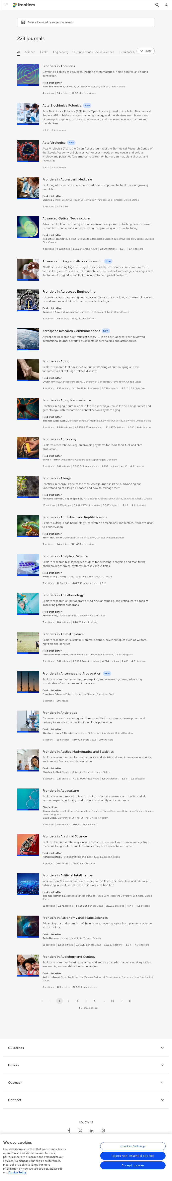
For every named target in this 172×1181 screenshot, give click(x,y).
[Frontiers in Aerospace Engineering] (28, 300)
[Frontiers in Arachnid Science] (28, 845)
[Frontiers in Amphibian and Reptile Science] (28, 526)
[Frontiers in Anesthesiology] (28, 604)
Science (30, 52)
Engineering (60, 52)
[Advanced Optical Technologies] (28, 227)
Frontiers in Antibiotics (59, 713)
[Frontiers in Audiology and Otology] (28, 966)
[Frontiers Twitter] (80, 1130)
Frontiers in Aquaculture (60, 790)
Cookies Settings (132, 1149)
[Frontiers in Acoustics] (28, 75)
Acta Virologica (54, 143)
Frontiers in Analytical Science (65, 556)
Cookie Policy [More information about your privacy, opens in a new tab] (17, 1175)
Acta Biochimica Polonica (61, 105)
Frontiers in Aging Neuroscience (66, 400)
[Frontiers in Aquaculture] (28, 799)
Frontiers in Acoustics (58, 66)
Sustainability (127, 52)
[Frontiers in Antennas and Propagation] (28, 682)
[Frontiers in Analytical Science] (28, 565)
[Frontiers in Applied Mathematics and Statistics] (28, 760)
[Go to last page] (130, 1001)
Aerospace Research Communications (71, 331)
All (18, 52)
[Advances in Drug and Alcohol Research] (28, 270)
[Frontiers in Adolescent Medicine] (28, 188)
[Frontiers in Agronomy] (28, 448)
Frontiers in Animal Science (63, 634)
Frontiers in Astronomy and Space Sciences (75, 918)
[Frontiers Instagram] (102, 1130)
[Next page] (122, 1001)
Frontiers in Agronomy (59, 439)
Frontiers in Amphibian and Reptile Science (74, 517)
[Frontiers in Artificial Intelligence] (28, 884)
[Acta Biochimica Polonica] (28, 114)
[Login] (166, 5)
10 (112, 1001)
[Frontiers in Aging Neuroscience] (28, 409)
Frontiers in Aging (55, 361)
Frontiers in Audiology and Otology (68, 957)
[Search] (157, 5)
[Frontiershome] (24, 5)
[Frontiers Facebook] (69, 1130)
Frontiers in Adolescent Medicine (67, 179)
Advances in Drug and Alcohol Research (72, 261)
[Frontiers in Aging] (28, 370)
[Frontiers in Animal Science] (28, 643)
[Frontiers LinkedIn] (91, 1130)
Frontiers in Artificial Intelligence (67, 875)
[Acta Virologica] (28, 151)
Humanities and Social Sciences (93, 52)
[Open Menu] (5, 5)
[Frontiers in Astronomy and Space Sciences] (28, 927)
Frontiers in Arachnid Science (64, 836)
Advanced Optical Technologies (66, 218)
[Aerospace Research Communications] (28, 339)
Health (44, 52)
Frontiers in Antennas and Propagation (71, 673)
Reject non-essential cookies (133, 1159)
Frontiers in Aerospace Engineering (68, 291)
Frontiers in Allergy (56, 478)
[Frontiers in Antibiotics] (28, 722)
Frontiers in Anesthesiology (63, 595)
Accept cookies (132, 1169)
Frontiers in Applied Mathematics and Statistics (78, 751)
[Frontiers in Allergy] (28, 487)
